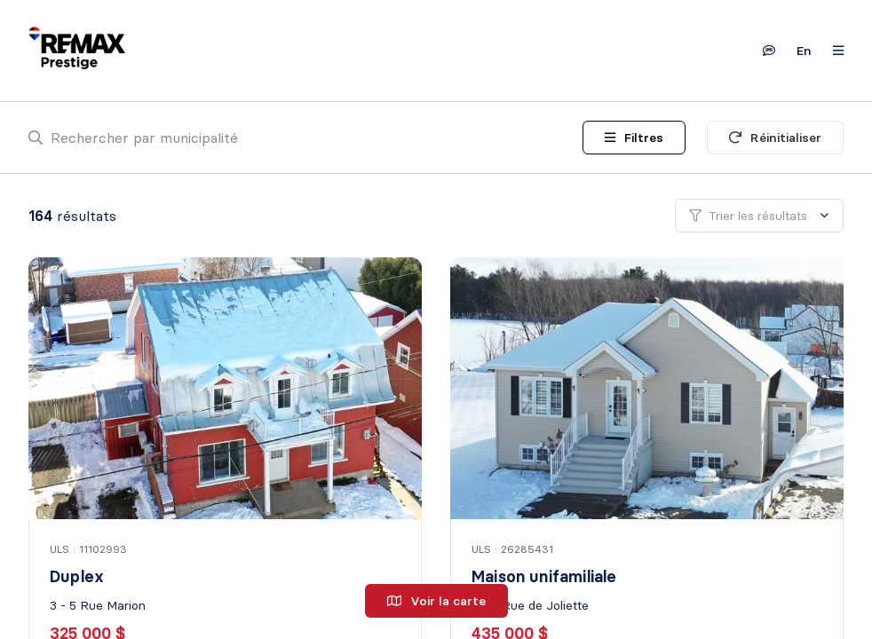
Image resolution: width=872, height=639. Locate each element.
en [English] (804, 51)
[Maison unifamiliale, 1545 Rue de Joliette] (648, 388)
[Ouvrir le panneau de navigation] (833, 50)
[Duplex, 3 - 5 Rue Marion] (226, 388)
